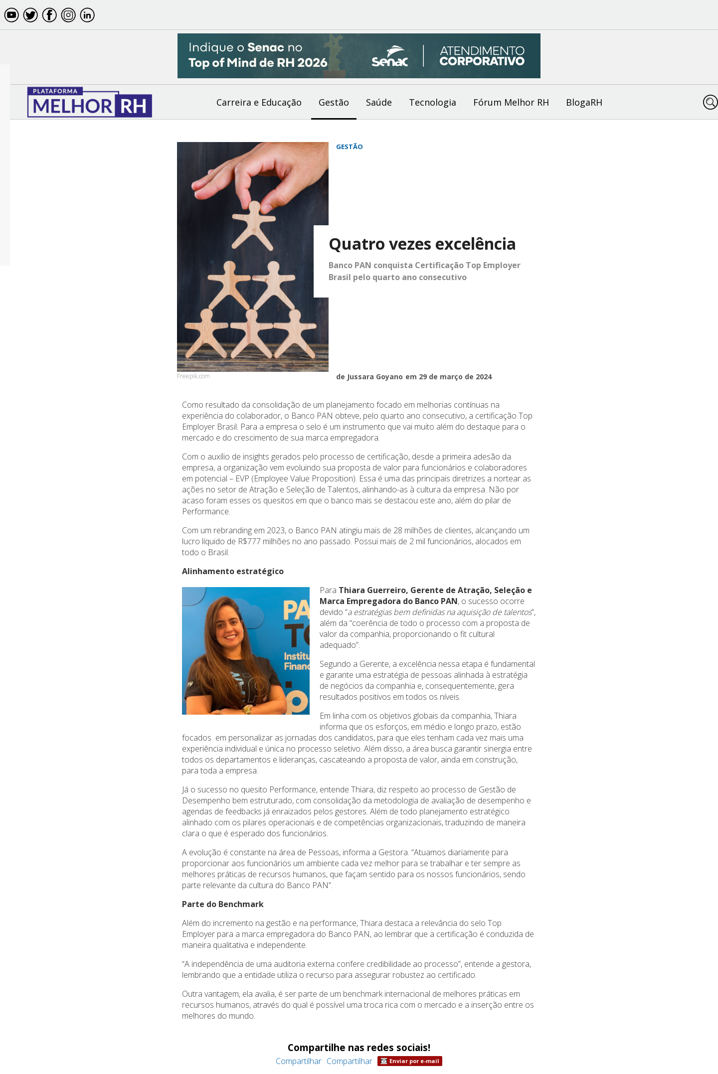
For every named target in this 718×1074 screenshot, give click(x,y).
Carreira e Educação (259, 102)
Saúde (379, 102)
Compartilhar (299, 1061)
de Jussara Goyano (369, 376)
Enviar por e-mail (410, 1061)
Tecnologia (432, 102)
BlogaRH (584, 102)
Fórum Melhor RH (511, 102)
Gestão (334, 102)
